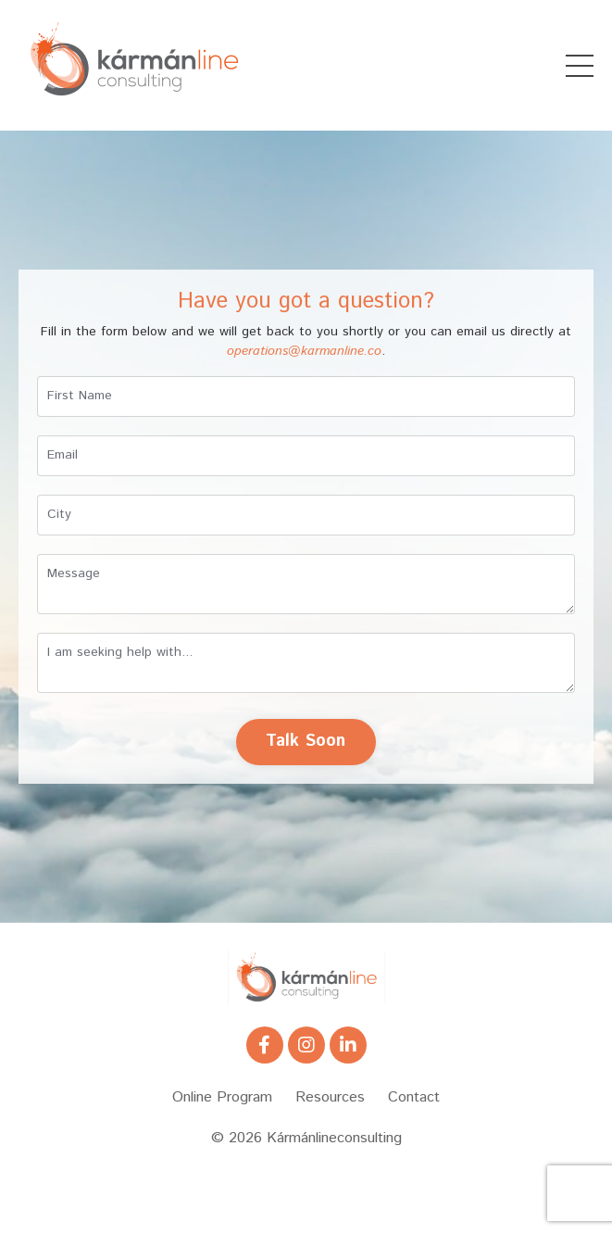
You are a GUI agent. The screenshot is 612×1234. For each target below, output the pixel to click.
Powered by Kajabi (306, 1186)
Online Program (222, 1097)
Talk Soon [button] (305, 741)
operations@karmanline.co (304, 351)
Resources (330, 1097)
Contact (414, 1097)
